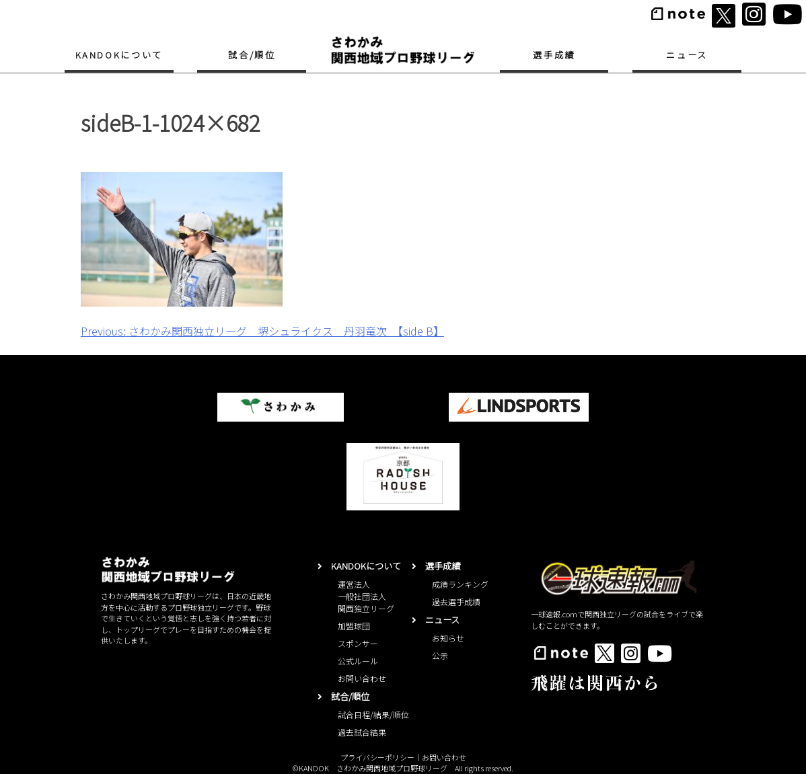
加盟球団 (354, 625)
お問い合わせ (362, 678)
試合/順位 (251, 54)
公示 (440, 655)
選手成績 (554, 54)
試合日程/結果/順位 (373, 714)
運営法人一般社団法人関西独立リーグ (366, 596)
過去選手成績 (456, 601)
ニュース (687, 54)
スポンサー (358, 643)
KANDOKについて (119, 54)
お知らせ (448, 638)
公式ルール (358, 660)
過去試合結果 (362, 732)
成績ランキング (460, 584)
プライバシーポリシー (377, 757)
